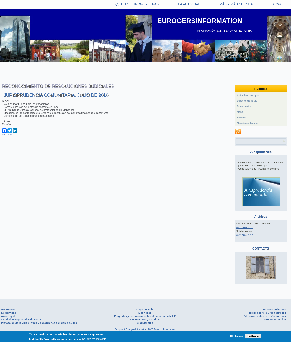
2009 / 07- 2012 (244, 235)
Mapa (240, 111)
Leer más (7, 134)
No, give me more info (94, 339)
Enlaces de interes (274, 309)
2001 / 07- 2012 (244, 227)
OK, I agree (236, 336)
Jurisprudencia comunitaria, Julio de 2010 (56, 94)
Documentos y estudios (145, 319)
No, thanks (253, 336)
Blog (276, 4)
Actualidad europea (248, 95)
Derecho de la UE (247, 100)
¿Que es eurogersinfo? (137, 4)
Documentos (244, 106)
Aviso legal (8, 316)
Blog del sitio (145, 322)
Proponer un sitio (275, 319)
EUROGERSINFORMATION (199, 21)
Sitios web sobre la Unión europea (264, 316)
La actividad (189, 4)
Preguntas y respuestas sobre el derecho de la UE (145, 316)
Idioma (6, 121)
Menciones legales (247, 123)
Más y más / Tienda (236, 4)
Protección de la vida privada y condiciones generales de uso (39, 322)
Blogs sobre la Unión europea (267, 312)
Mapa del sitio (145, 309)
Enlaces (241, 117)
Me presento (8, 309)
